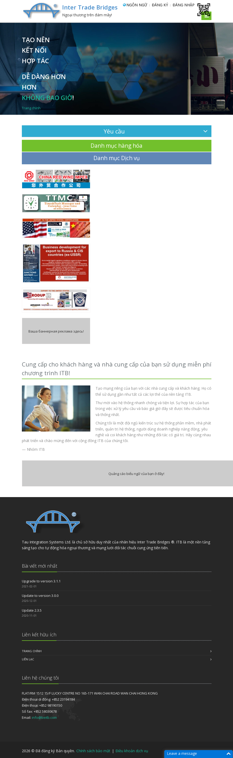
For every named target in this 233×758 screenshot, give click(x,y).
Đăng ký (160, 4)
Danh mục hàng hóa (116, 145)
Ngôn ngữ (136, 4)
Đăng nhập (184, 4)
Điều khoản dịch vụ (132, 750)
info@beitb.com (44, 717)
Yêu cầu (155, 131)
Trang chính (32, 651)
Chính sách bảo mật (93, 750)
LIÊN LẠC (28, 659)
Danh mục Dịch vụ (116, 158)
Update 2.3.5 (32, 610)
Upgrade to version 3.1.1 (41, 581)
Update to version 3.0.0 (40, 595)
